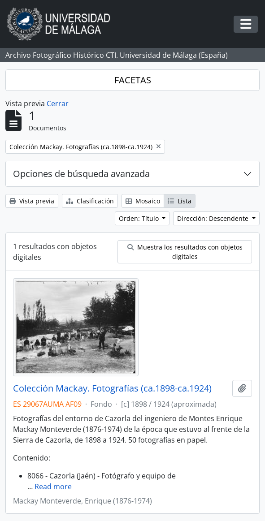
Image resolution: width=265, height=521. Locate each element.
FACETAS (132, 80)
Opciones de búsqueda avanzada (81, 174)
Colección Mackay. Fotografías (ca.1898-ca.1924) (112, 388)
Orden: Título (140, 218)
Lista (179, 201)
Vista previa (31, 201)
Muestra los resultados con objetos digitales (185, 252)
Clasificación (90, 201)
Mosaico (143, 201)
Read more (53, 486)
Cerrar (58, 103)
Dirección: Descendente (213, 218)
